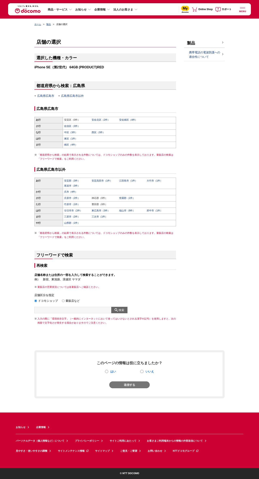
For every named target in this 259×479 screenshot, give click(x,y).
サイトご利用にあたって (123, 440)
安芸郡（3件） (72, 180)
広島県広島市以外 (72, 95)
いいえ (149, 371)
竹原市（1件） (72, 204)
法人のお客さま (123, 9)
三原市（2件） (72, 216)
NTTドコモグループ (186, 451)
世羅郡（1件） (127, 198)
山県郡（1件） (72, 223)
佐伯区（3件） (72, 126)
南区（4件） (71, 144)
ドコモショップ (48, 300)
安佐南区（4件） (128, 119)
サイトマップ (102, 450)
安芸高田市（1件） (102, 180)
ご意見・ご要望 (128, 450)
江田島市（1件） (128, 180)
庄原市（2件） (72, 198)
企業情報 (100, 9)
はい (113, 371)
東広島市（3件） (101, 210)
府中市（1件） (155, 210)
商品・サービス (58, 9)
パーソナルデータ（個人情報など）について (40, 440)
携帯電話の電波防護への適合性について (204, 55)
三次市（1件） (100, 216)
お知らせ (81, 9)
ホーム (37, 24)
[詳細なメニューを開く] (242, 9)
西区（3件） (98, 132)
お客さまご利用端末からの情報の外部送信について (175, 440)
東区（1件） (71, 138)
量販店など (73, 300)
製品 (48, 24)
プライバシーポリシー (87, 440)
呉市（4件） (71, 191)
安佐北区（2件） (101, 119)
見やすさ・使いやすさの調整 (31, 450)
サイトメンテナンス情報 (73, 451)
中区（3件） (71, 132)
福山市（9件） (127, 210)
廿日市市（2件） (73, 210)
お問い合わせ (155, 450)
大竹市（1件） (155, 180)
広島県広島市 (45, 95)
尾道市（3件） (72, 185)
